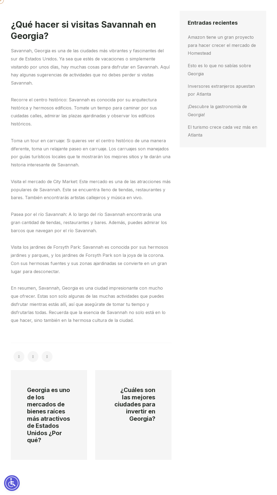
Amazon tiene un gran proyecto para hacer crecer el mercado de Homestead (222, 45)
